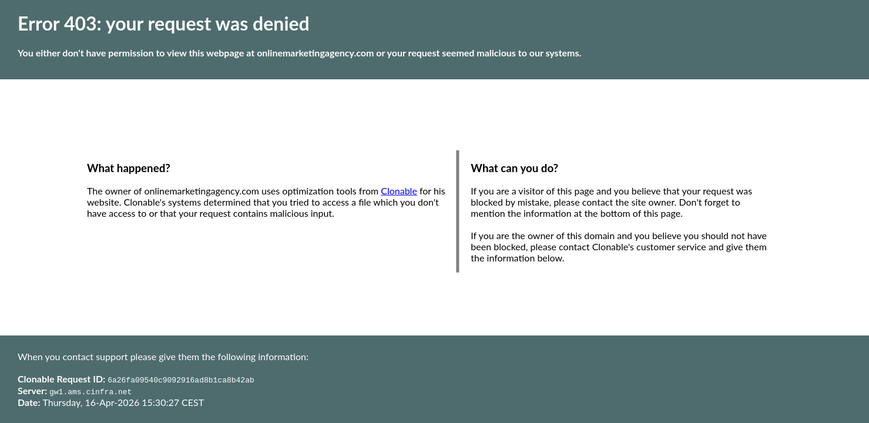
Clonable (399, 190)
